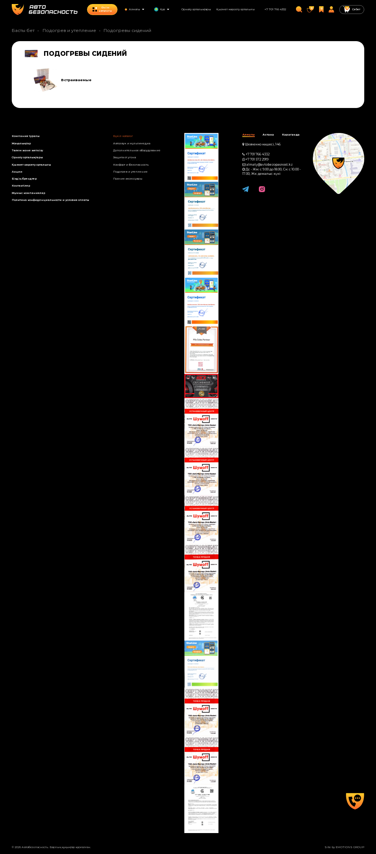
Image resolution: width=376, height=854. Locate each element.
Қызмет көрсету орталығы (235, 9)
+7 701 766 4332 (275, 9)
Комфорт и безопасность (131, 164)
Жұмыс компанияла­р (28, 193)
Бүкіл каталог (123, 136)
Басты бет (23, 30)
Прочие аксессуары (127, 178)
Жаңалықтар (21, 143)
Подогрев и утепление (69, 30)
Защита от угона (124, 157)
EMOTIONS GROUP (350, 847)
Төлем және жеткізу (27, 150)
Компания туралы (26, 136)
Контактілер (21, 185)
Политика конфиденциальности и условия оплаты (50, 200)
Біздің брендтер (24, 178)
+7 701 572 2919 (257, 159)
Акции (17, 171)
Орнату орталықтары (196, 9)
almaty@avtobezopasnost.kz (269, 164)
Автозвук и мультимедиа (131, 143)
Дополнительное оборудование (136, 150)
